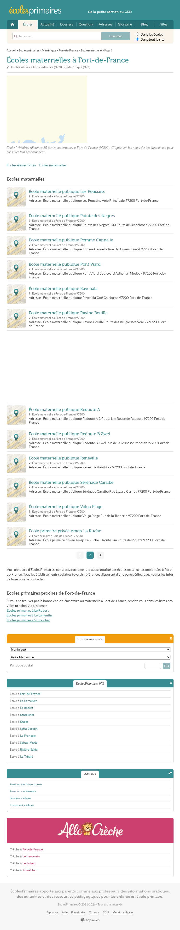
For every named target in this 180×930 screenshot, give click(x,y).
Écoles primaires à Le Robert (28, 610)
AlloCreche (90, 830)
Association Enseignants (26, 784)
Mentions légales (122, 912)
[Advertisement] (130, 109)
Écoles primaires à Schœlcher (28, 620)
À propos (52, 912)
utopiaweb (90, 920)
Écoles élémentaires (21, 165)
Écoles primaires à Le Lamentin (29, 615)
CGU (106, 912)
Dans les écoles (149, 34)
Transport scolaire (22, 805)
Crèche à (26, 849)
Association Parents (23, 791)
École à (25, 694)
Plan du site (78, 912)
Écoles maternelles (52, 165)
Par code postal (21, 665)
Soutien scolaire (20, 798)
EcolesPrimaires (38, 10)
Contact (94, 912)
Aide (65, 912)
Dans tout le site (150, 39)
